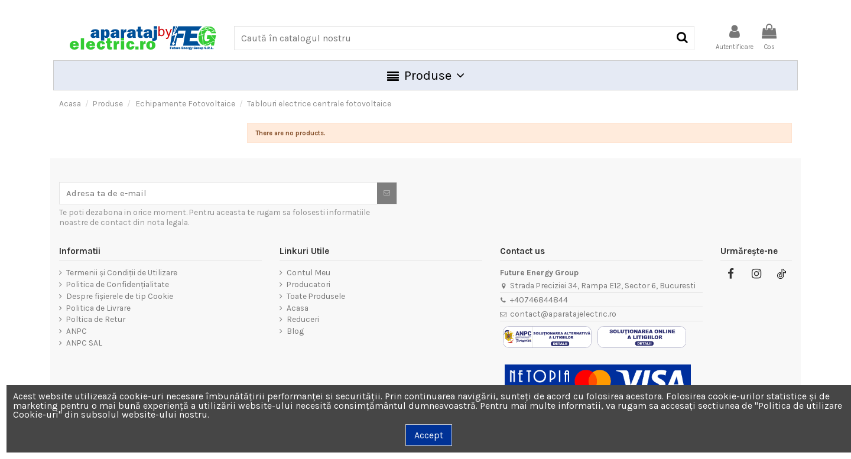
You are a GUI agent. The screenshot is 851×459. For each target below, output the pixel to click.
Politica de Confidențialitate (117, 284)
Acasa (297, 308)
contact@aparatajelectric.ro (563, 313)
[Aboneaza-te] (387, 193)
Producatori (308, 284)
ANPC (76, 331)
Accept (428, 435)
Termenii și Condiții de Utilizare (121, 272)
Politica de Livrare (98, 308)
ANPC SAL (84, 342)
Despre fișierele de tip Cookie (119, 296)
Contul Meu (308, 272)
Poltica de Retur (95, 319)
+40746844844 (539, 299)
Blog (295, 331)
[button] (425, 75)
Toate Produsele (316, 296)
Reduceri (303, 319)
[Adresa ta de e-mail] (218, 193)
